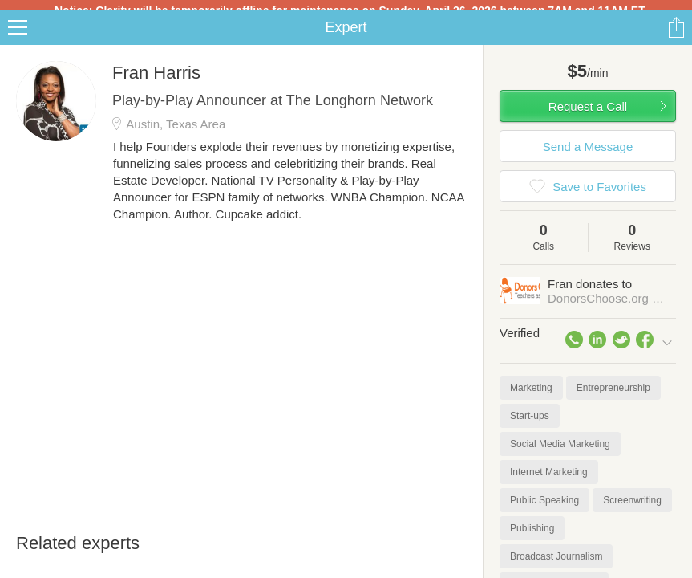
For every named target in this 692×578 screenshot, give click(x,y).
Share (676, 37)
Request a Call (587, 116)
